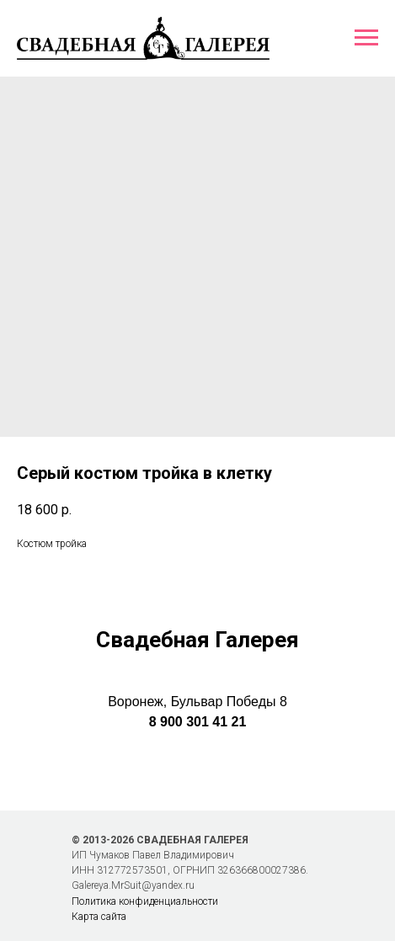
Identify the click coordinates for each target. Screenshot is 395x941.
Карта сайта (99, 916)
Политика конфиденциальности (145, 901)
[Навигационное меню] (366, 37)
